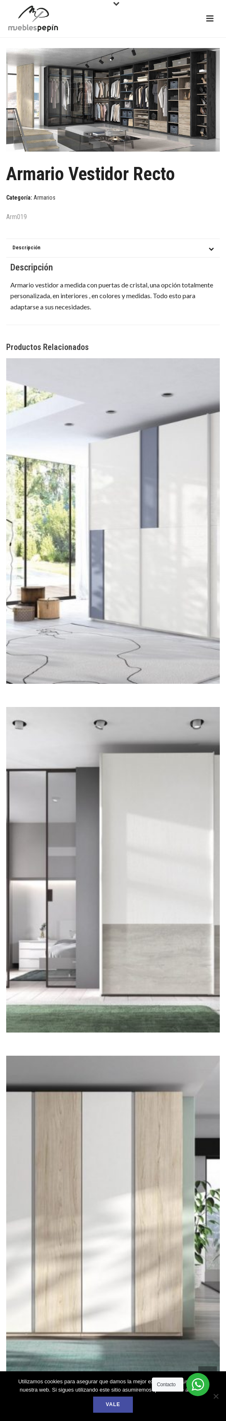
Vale (113, 1404)
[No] (216, 1396)
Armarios (44, 197)
